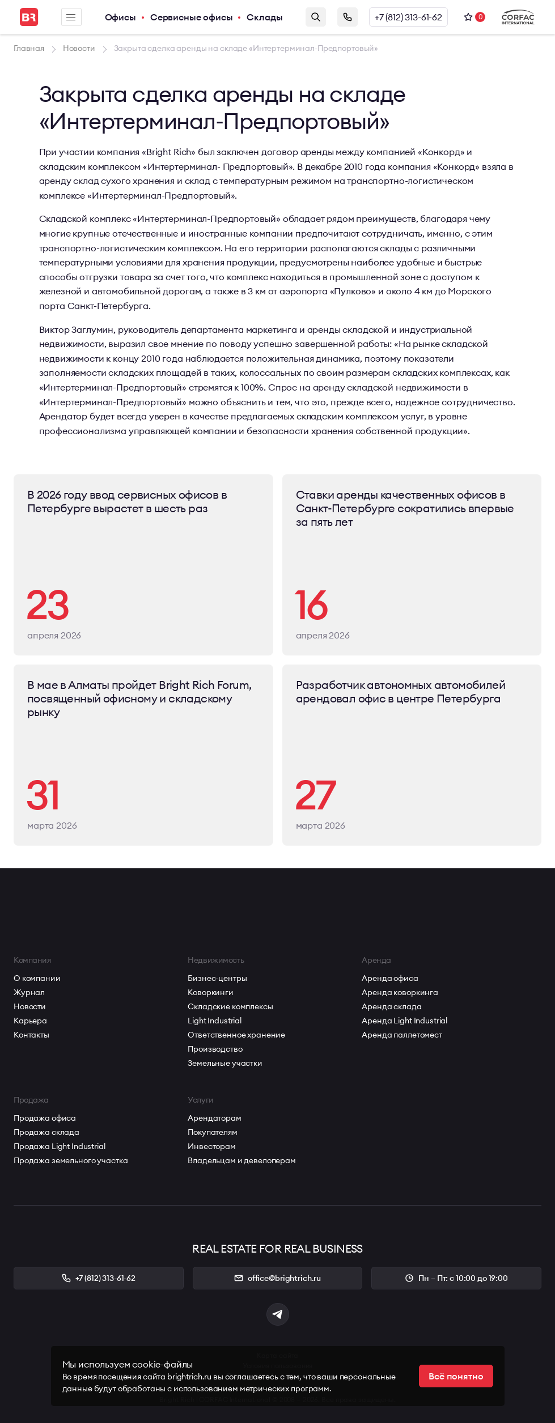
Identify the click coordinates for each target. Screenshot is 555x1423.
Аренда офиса (390, 978)
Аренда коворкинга (400, 992)
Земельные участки (225, 1063)
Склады (264, 17)
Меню (70, 17)
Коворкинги (211, 992)
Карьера (30, 1020)
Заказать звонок (347, 17)
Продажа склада (46, 1132)
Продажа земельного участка (71, 1160)
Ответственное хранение (236, 1035)
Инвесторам (212, 1146)
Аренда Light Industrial (404, 1020)
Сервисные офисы (191, 17)
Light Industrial (215, 1020)
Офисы (120, 17)
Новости (30, 1006)
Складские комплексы (230, 1006)
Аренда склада (391, 1006)
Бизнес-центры (217, 978)
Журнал (29, 992)
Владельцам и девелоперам (242, 1160)
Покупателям (212, 1132)
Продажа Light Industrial (59, 1146)
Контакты (31, 1035)
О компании (37, 978)
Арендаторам (214, 1118)
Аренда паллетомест (402, 1035)
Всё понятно (456, 1376)
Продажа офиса (45, 1118)
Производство (215, 1049)
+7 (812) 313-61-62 (408, 17)
